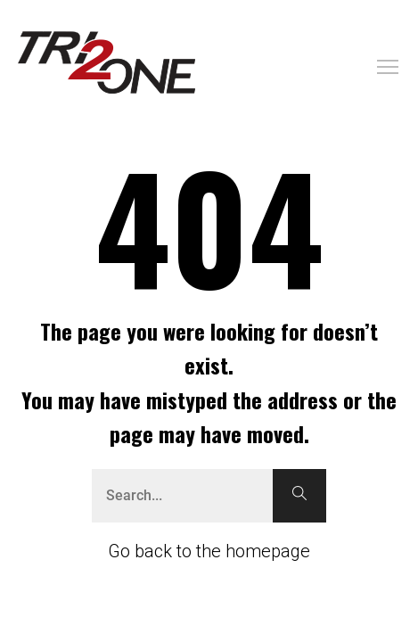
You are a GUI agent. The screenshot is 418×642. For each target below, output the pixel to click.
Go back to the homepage (209, 551)
